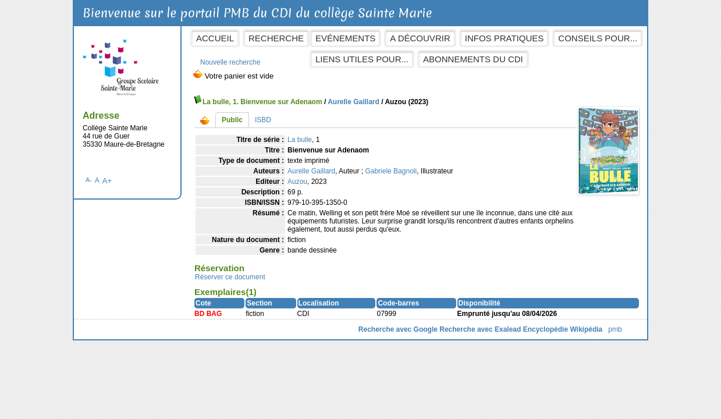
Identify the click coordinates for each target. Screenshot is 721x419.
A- (89, 179)
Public (232, 120)
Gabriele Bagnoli (391, 171)
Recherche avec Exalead (480, 329)
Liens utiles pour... (362, 59)
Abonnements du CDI (473, 59)
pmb (614, 329)
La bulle (299, 140)
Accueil (215, 38)
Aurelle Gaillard (353, 102)
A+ (107, 180)
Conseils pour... (597, 38)
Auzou (297, 181)
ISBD (263, 120)
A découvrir (420, 38)
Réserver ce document (230, 277)
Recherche (276, 38)
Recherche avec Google (398, 329)
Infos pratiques (504, 38)
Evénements (345, 38)
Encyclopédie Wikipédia (563, 329)
